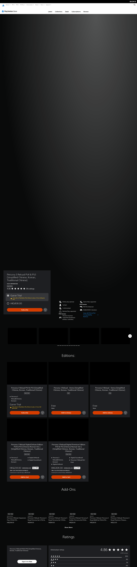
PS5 (13, 5)
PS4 (17, 5)
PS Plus (22, 5)
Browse (86, 10)
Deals (67, 10)
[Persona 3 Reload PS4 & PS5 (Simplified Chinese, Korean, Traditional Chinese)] (22, 334)
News (36, 5)
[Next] (130, 334)
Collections (58, 10)
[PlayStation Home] (3, 5)
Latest (50, 10)
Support (48, 5)
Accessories (30, 5)
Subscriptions (76, 10)
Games (7, 5)
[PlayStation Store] (10, 9)
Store (42, 5)
